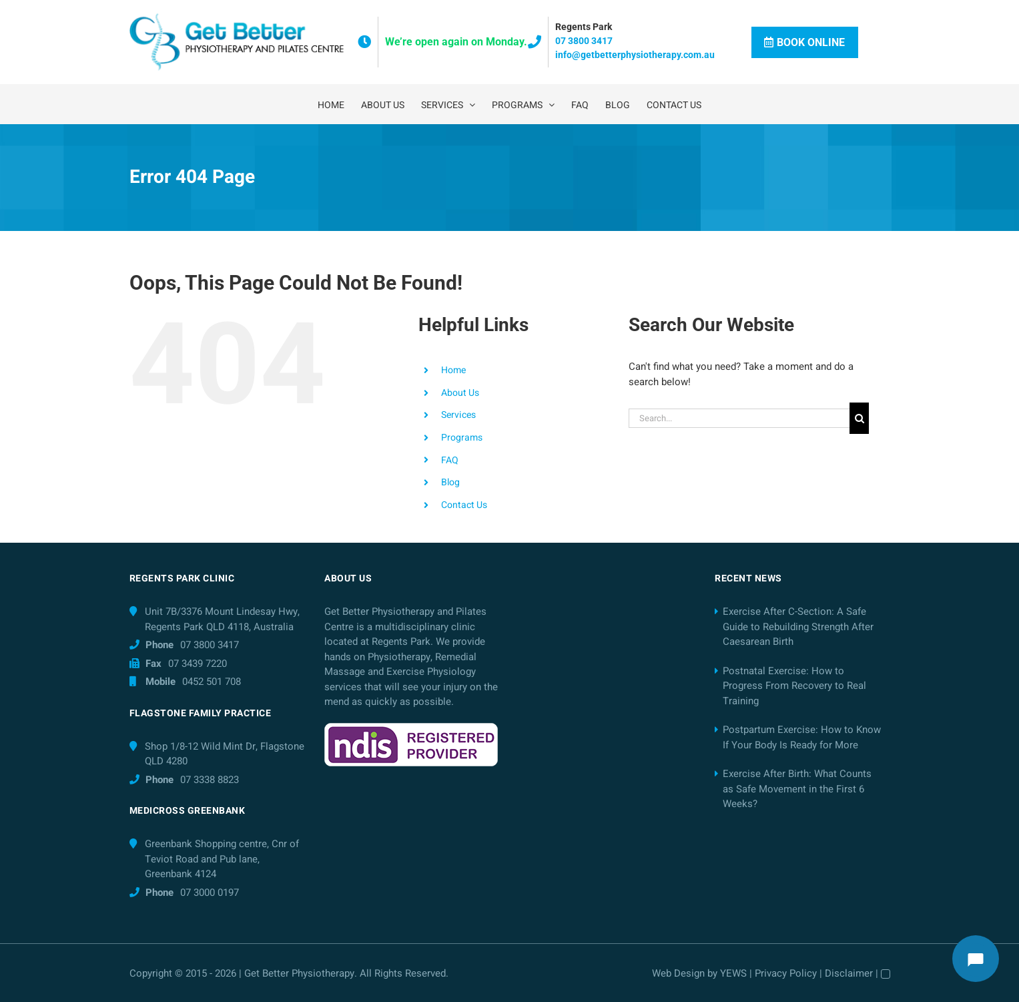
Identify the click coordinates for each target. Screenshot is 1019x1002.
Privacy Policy (786, 973)
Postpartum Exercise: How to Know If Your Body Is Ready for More (802, 737)
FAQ (449, 460)
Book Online (804, 42)
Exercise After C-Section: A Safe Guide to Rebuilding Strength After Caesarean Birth (798, 626)
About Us (460, 393)
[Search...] (739, 418)
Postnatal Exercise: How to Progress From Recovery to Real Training (794, 686)
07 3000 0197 (209, 892)
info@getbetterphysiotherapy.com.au (635, 54)
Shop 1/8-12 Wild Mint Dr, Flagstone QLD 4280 (224, 754)
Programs (461, 438)
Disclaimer (849, 973)
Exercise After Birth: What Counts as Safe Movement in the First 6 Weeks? (797, 788)
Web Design (678, 973)
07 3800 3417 (584, 40)
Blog (450, 482)
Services (458, 415)
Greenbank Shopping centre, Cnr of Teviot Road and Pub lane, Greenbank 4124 (222, 858)
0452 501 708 (211, 681)
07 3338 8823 (209, 779)
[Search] (859, 418)
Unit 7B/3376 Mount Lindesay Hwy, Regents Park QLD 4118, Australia (222, 619)
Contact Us (464, 505)
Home (453, 370)
